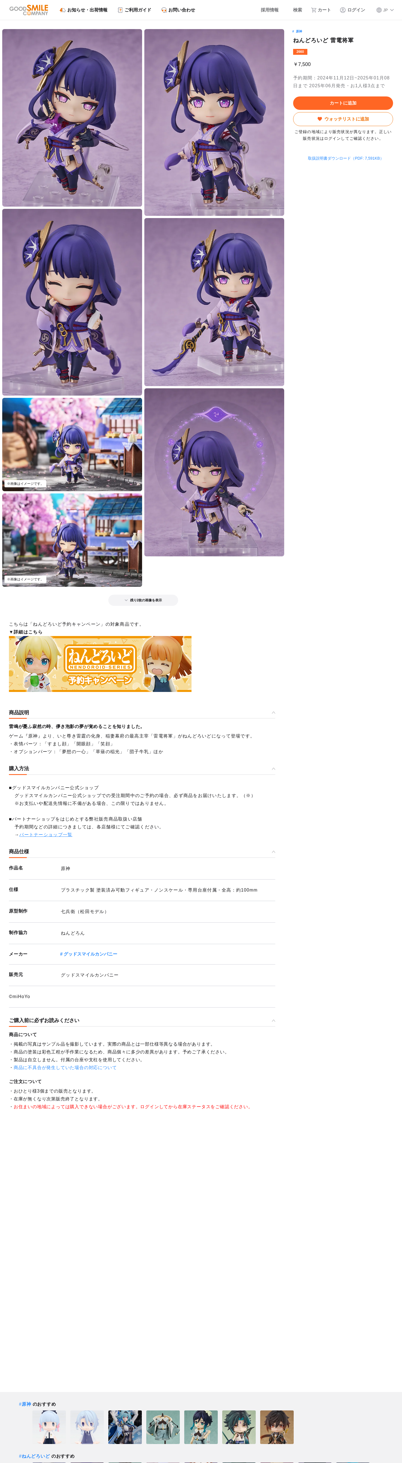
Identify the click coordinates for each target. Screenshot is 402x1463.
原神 (299, 31)
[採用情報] (266, 10)
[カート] (321, 10)
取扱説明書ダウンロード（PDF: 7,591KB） (343, 158)
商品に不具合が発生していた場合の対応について (65, 1067)
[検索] (295, 10)
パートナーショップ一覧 (45, 834)
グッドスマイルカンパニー (90, 954)
